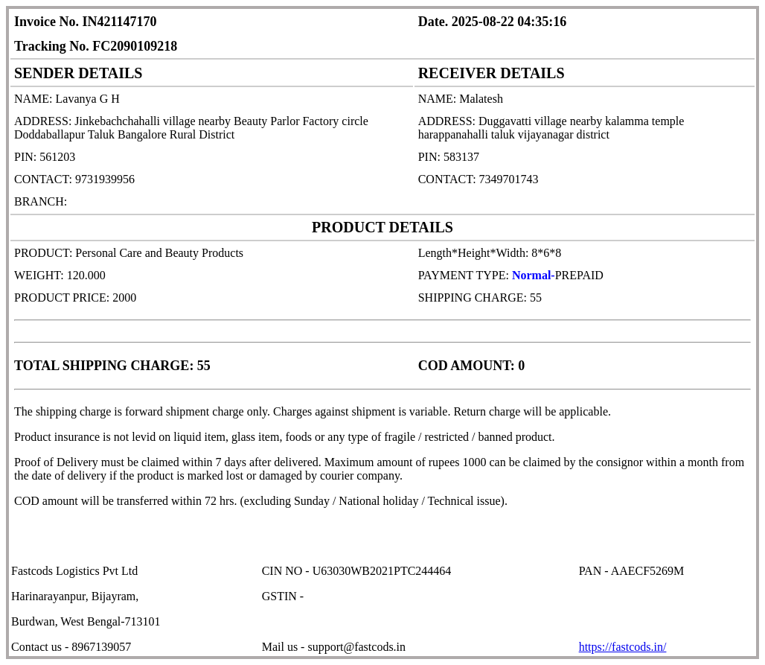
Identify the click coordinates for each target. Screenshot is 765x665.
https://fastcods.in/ (623, 646)
